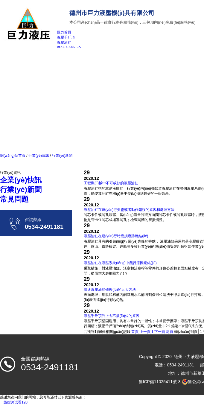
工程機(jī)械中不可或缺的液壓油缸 (111, 183)
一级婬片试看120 (14, 402)
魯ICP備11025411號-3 (160, 381)
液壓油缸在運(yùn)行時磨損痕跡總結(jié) (116, 236)
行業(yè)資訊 (39, 155)
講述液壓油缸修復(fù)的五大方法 (110, 289)
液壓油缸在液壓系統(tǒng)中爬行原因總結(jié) (120, 263)
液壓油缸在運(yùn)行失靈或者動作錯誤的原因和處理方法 (129, 210)
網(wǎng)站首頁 (12, 155)
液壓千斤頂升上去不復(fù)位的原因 (111, 316)
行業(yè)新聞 (61, 155)
